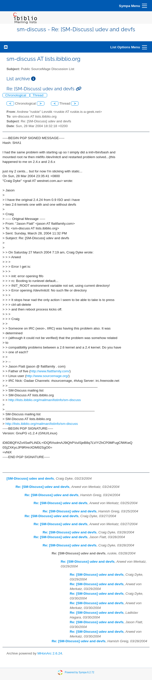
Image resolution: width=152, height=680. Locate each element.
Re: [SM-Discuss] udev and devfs (42, 487)
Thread (38, 95)
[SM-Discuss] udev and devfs (30, 478)
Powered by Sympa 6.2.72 (79, 672)
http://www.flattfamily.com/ (49, 371)
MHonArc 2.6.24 (49, 653)
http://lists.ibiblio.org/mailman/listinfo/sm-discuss (44, 400)
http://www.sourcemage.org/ (47, 376)
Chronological (16, 95)
